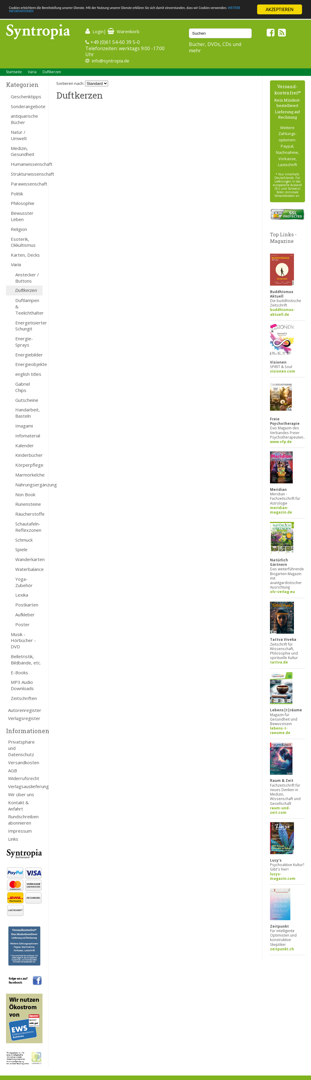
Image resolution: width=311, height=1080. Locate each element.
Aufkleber (25, 615)
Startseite (14, 71)
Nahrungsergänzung (29, 485)
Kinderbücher (29, 455)
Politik (17, 194)
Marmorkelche (29, 475)
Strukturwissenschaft (27, 174)
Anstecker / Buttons (27, 278)
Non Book (25, 494)
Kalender (24, 445)
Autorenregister (24, 710)
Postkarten (26, 605)
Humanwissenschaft (27, 164)
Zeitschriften (24, 698)
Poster (22, 624)
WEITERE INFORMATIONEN (129, 15)
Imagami (24, 426)
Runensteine (28, 504)
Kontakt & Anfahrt (18, 805)
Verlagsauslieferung (25, 786)
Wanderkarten (29, 559)
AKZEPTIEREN (279, 9)
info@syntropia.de (110, 61)
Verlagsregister (24, 718)
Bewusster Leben (22, 216)
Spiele (21, 549)
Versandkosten (23, 762)
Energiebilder (29, 355)
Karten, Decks (25, 255)
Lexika (21, 595)
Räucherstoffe (29, 514)
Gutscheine (26, 400)
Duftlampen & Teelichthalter (29, 306)
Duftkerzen (52, 71)
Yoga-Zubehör (24, 582)
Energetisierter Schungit (29, 326)
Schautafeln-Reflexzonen (28, 527)
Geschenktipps (26, 96)
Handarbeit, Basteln (27, 413)
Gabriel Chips (22, 387)
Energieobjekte (29, 364)
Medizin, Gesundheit (22, 151)
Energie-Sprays (24, 342)
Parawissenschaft (27, 184)
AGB (12, 770)
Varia (32, 71)
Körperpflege (29, 465)
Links (13, 839)
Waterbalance (29, 569)
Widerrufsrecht (23, 778)
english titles (28, 374)
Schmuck (24, 540)
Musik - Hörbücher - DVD (23, 640)
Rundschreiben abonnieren (23, 820)
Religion (19, 229)
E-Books (19, 672)
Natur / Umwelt (19, 135)
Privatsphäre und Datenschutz (21, 748)
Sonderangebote (27, 106)
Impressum (20, 831)
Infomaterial (27, 436)
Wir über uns (21, 794)
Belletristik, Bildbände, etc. (26, 659)
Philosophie (22, 203)
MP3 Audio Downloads (22, 685)
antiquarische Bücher (24, 119)
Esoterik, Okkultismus (23, 242)
